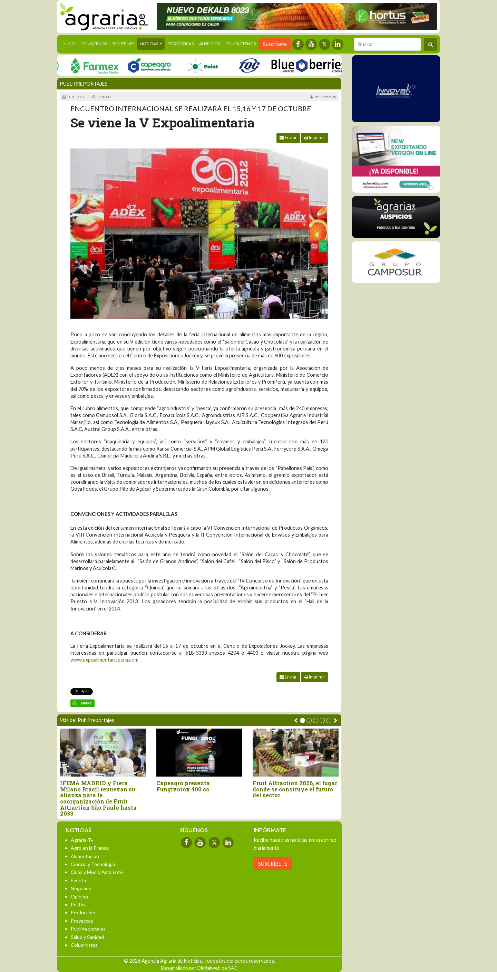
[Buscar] (387, 44)
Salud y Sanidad (87, 937)
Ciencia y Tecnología (93, 864)
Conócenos (93, 43)
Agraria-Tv (82, 840)
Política (79, 904)
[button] (302, 720)
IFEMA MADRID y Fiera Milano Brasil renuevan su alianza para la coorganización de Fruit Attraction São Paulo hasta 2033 (98, 798)
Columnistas (84, 945)
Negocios (81, 888)
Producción (83, 912)
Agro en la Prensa (90, 848)
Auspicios (209, 43)
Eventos (80, 880)
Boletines (123, 43)
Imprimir (314, 137)
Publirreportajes (84, 84)
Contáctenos (240, 43)
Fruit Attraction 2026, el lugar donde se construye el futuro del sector (295, 789)
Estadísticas (180, 43)
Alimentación (85, 856)
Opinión (79, 896)
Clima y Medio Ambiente (97, 872)
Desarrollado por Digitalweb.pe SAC (199, 968)
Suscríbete (275, 44)
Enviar (288, 137)
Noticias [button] (149, 43)
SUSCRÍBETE (273, 864)
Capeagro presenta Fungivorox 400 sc (183, 786)
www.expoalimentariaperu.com (104, 660)
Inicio (70, 43)
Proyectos (82, 921)
